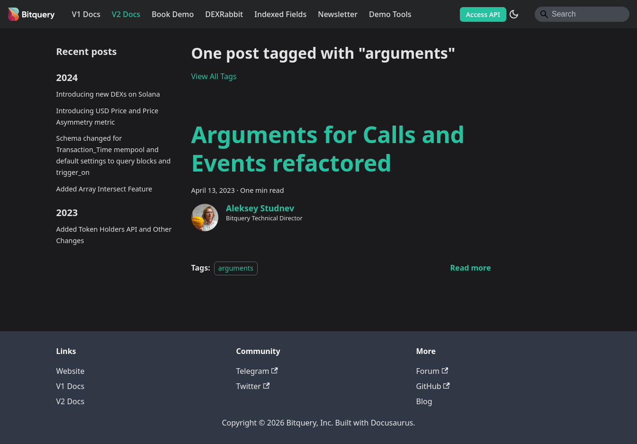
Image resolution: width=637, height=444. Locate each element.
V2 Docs (126, 14)
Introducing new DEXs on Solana (108, 94)
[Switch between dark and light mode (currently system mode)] (513, 14)
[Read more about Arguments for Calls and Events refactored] (470, 268)
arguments (235, 267)
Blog (424, 401)
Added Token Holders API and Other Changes (114, 235)
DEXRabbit (224, 14)
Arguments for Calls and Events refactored (328, 148)
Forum (432, 371)
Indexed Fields (280, 14)
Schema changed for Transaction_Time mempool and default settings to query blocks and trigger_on (113, 155)
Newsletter (338, 14)
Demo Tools (390, 14)
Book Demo (173, 14)
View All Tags (214, 76)
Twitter (253, 386)
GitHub (433, 386)
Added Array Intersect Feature (104, 188)
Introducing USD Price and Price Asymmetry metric (107, 116)
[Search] (582, 14)
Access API (483, 14)
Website (70, 371)
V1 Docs (86, 14)
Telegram (257, 371)
